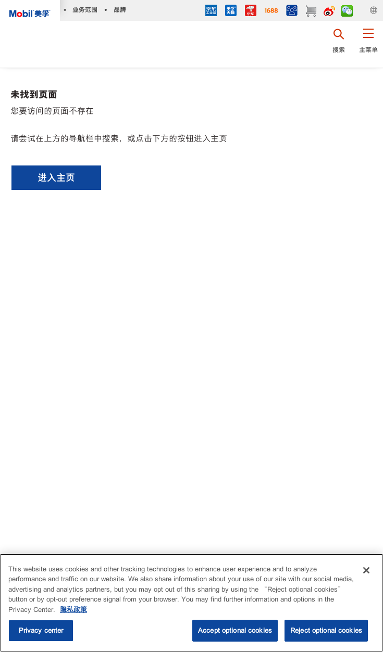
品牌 (120, 9)
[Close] (366, 570)
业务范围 (84, 9)
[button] (368, 44)
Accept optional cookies (235, 630)
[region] (191, 603)
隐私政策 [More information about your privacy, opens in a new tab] (73, 609)
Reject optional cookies (326, 630)
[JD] (251, 12)
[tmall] (231, 12)
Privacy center (41, 630)
